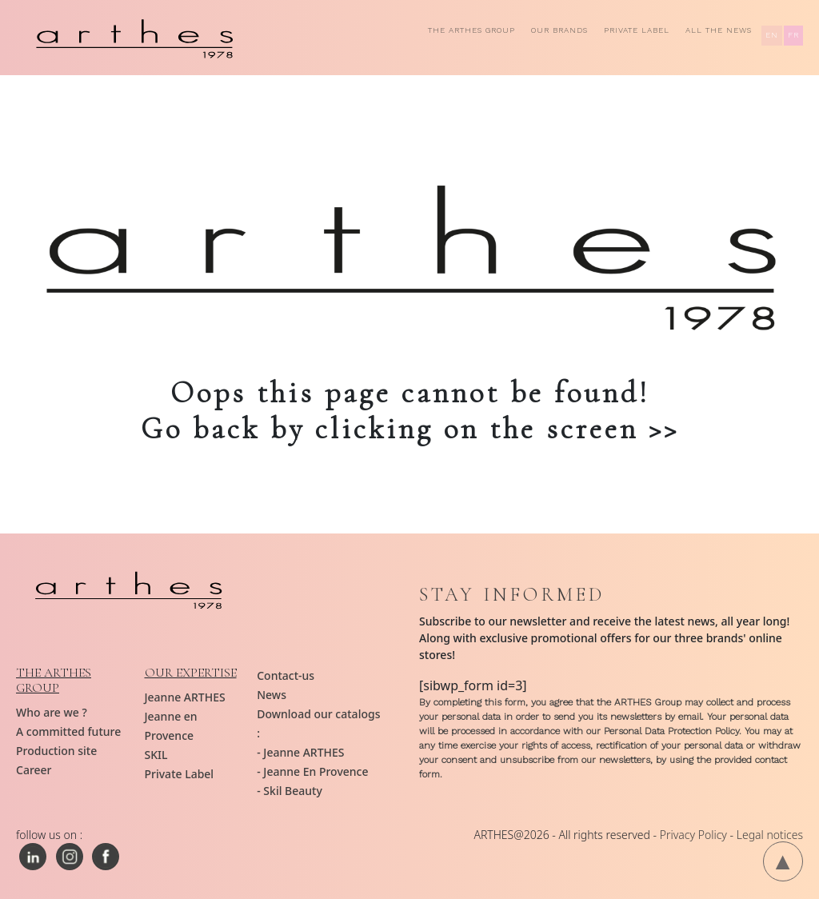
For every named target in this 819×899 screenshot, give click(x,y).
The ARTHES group (471, 30)
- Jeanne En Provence (312, 771)
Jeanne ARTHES (185, 697)
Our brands (559, 30)
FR (793, 34)
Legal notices (770, 834)
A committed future (68, 731)
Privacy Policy (693, 834)
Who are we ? (51, 712)
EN (771, 34)
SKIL (156, 754)
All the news (718, 30)
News (271, 694)
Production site (56, 750)
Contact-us (285, 675)
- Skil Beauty (289, 790)
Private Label (636, 30)
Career (34, 769)
